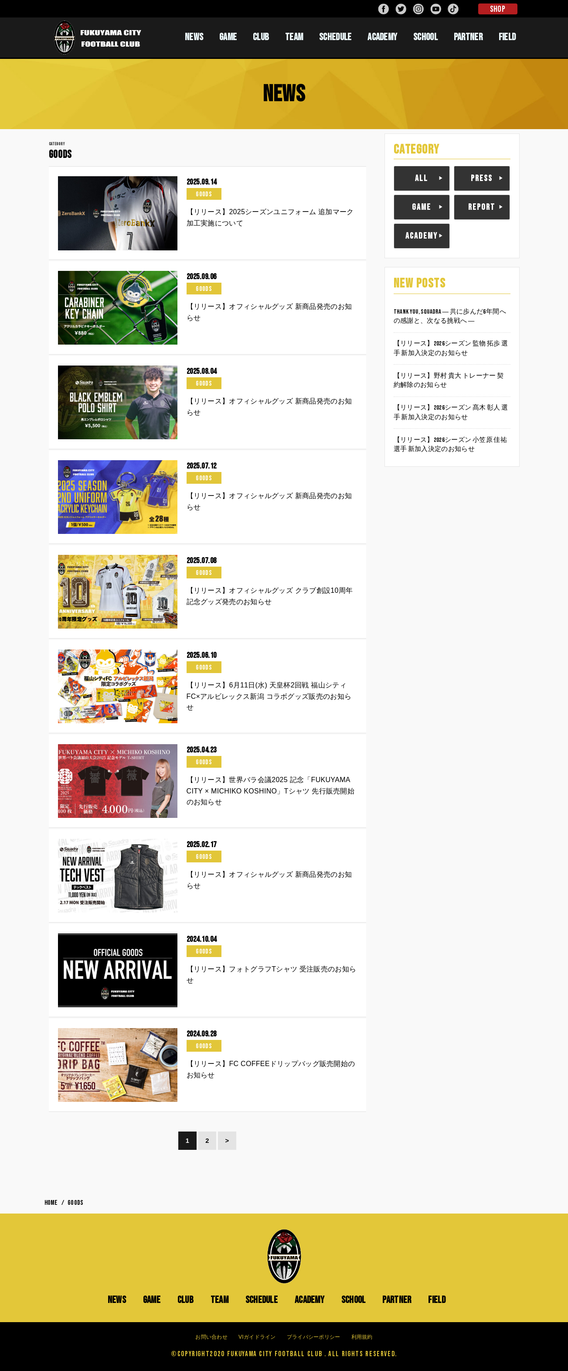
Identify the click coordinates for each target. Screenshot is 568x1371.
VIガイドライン (257, 1337)
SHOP (497, 9)
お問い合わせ (211, 1337)
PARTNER (468, 37)
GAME (228, 37)
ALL (421, 178)
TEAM (294, 37)
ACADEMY (382, 37)
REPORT (481, 207)
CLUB (261, 37)
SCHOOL (425, 37)
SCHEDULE (335, 37)
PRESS (482, 178)
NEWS (194, 37)
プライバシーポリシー (313, 1337)
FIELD (507, 37)
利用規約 (362, 1337)
